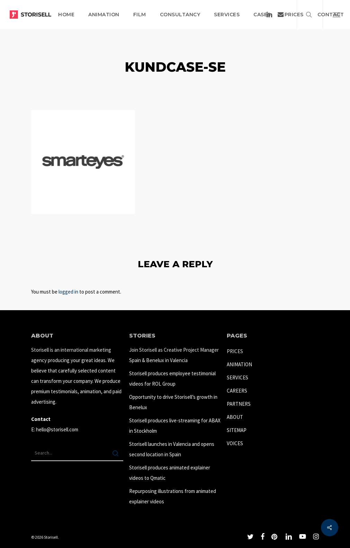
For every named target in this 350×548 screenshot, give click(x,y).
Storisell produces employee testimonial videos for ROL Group (172, 378)
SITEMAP (236, 430)
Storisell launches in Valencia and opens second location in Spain (171, 449)
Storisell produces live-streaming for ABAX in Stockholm (175, 425)
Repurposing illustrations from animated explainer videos (172, 496)
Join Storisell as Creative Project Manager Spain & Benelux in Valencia (174, 355)
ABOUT (235, 417)
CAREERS (237, 390)
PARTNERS (239, 404)
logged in (68, 291)
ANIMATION (239, 364)
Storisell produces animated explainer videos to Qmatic (169, 472)
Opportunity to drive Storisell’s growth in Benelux (173, 402)
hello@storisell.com (57, 429)
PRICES (235, 351)
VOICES (235, 443)
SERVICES (237, 377)
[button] (336, 14)
